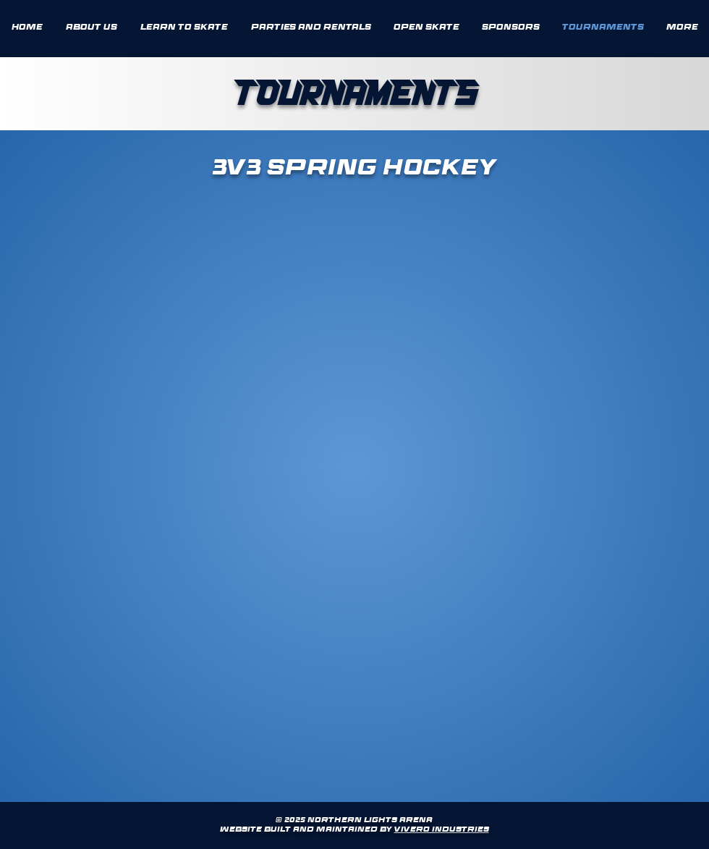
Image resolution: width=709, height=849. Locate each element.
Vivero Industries (441, 830)
